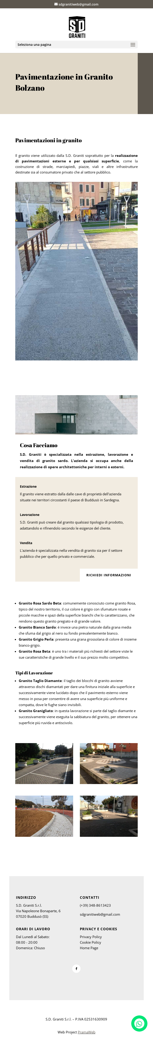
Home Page (89, 948)
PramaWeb (86, 1032)
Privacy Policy (91, 936)
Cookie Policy (90, 942)
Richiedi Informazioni (108, 575)
